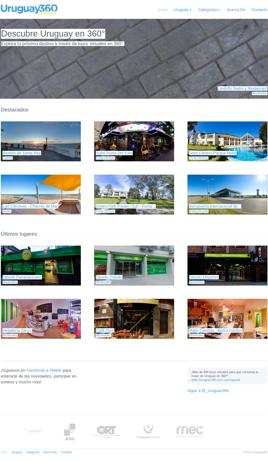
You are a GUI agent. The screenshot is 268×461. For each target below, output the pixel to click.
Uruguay (181, 9)
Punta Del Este (105, 157)
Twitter (55, 370)
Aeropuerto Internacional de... (215, 206)
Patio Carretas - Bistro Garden (216, 330)
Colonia (7, 157)
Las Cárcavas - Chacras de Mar (30, 206)
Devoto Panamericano (22, 277)
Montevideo (259, 93)
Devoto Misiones (204, 277)
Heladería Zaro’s (17, 330)
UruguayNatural (148, 432)
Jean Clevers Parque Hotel (213, 153)
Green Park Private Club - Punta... (125, 206)
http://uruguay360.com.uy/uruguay (215, 379)
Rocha (7, 211)
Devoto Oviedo (109, 277)
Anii (70, 432)
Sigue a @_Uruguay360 (208, 390)
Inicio (162, 9)
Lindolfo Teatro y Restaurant (242, 88)
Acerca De (236, 9)
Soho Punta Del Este (114, 153)
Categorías (207, 9)
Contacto (259, 9)
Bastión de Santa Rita (22, 153)
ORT (106, 432)
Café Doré (105, 330)
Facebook (36, 370)
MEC (189, 432)
